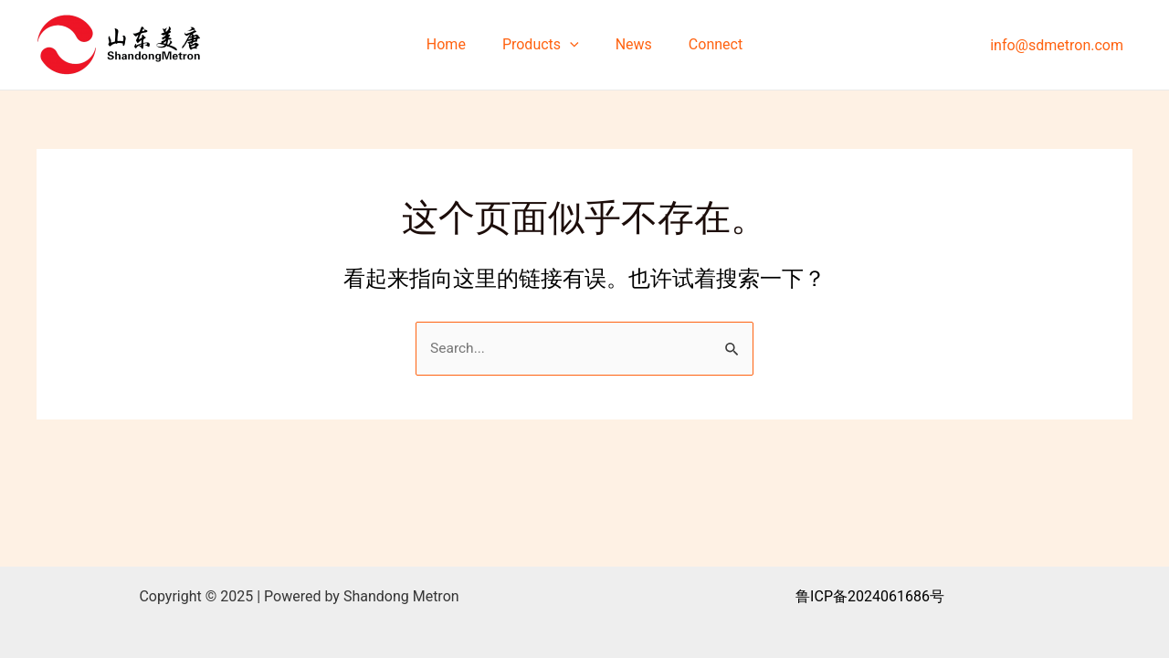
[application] (573, 44)
